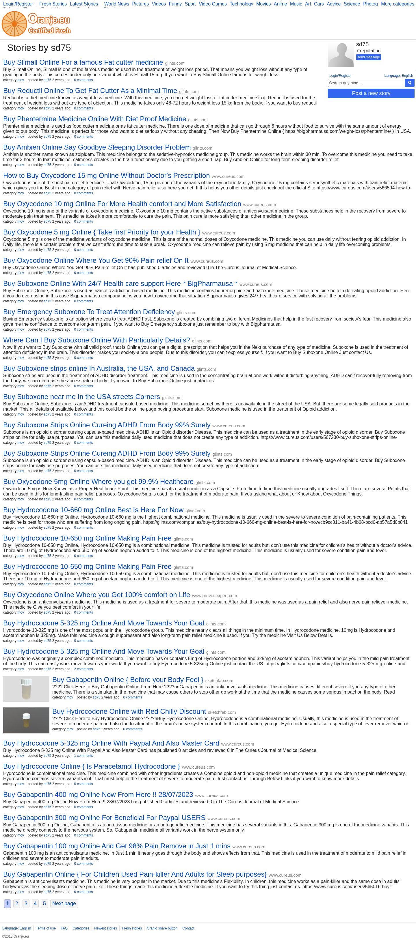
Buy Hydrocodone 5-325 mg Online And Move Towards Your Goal (103, 623)
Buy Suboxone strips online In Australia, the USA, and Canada (99, 368)
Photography (376, 3)
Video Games (213, 3)
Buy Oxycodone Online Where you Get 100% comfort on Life (96, 595)
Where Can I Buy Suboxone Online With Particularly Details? (96, 340)
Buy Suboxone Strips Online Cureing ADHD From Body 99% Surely (107, 425)
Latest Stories (84, 3)
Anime (280, 3)
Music (296, 3)
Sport (190, 3)
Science (352, 3)
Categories (81, 928)
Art (308, 3)
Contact (188, 928)
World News (116, 3)
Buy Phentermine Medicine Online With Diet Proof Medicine (94, 119)
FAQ (64, 928)
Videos (159, 3)
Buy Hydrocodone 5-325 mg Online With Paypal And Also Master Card (111, 743)
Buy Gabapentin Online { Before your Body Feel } (127, 679)
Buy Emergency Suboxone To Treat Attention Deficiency (89, 312)
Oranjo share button (162, 928)
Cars (319, 3)
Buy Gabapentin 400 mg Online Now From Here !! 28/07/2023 (98, 794)
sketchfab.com (219, 680)
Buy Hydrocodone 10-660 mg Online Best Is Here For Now (93, 510)
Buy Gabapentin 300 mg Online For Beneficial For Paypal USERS (104, 817)
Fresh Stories (53, 3)
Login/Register (18, 3)
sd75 (47, 80)
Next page (64, 903)
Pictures (140, 3)
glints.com (175, 63)
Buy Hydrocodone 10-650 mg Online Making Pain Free (87, 538)
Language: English (399, 76)
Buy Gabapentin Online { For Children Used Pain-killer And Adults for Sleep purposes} (135, 874)
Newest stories (105, 928)
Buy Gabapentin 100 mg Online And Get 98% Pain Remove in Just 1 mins (117, 846)
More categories (397, 3)
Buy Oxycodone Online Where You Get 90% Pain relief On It (96, 260)
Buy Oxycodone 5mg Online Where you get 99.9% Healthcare (98, 481)
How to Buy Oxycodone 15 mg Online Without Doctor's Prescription (106, 175)
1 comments (83, 756)
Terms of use (46, 928)
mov (20, 80)
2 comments (83, 669)
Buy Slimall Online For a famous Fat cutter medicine (83, 62)
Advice (334, 3)
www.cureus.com (228, 176)
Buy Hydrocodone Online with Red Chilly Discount (129, 711)
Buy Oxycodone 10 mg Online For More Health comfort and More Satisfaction (122, 204)
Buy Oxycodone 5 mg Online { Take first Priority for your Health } (101, 232)
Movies (263, 3)
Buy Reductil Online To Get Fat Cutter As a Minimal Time (90, 90)
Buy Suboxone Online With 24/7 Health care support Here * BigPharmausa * (120, 283)
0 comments (83, 80)
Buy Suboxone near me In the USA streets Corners (81, 396)
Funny (175, 3)
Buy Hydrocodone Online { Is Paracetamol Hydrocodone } (91, 766)
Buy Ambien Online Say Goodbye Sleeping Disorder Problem (97, 147)
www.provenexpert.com (214, 595)
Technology (241, 3)
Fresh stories (132, 928)
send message (368, 57)
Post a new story (371, 93)
